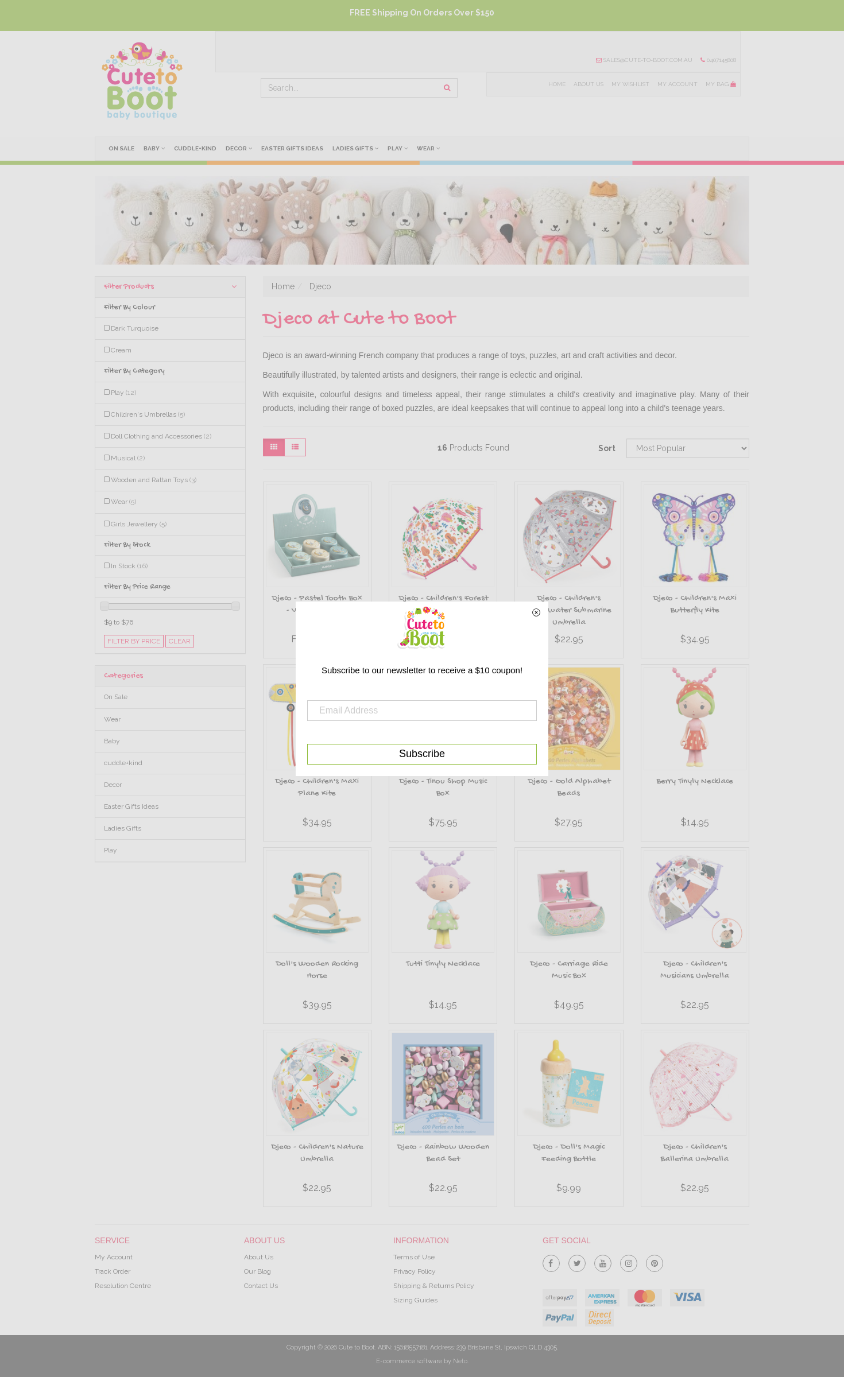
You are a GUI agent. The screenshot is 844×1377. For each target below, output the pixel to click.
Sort (606, 448)
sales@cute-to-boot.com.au (644, 60)
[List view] (295, 447)
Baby (154, 148)
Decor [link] (113, 785)
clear (180, 641)
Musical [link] (128, 458)
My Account (677, 84)
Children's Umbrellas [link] (148, 414)
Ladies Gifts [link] (122, 828)
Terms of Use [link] (414, 1257)
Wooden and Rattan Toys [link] (153, 480)
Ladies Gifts (355, 148)
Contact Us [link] (261, 1286)
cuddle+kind (195, 148)
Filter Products (170, 286)
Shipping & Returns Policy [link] (433, 1286)
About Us (588, 84)
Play (398, 148)
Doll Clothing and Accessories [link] (161, 436)
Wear (428, 148)
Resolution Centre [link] (123, 1286)
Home (557, 84)
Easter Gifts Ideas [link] (131, 806)
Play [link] (123, 393)
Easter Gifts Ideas (292, 148)
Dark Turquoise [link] (134, 328)
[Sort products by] (687, 448)
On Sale (121, 148)
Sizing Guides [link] (415, 1300)
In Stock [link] (129, 566)
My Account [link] (114, 1257)
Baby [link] (112, 741)
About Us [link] (258, 1257)
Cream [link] (121, 350)
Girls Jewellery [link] (139, 524)
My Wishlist (630, 84)
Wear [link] (123, 502)
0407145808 (718, 60)
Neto (460, 1361)
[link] (551, 1261)
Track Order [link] (112, 1271)
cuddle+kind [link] (123, 763)
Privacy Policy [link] (414, 1271)
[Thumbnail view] (274, 447)
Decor (239, 148)
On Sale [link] (115, 697)
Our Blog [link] (257, 1271)
